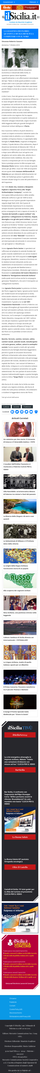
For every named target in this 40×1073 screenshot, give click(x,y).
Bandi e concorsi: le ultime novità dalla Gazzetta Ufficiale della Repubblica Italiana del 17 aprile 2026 (20, 966)
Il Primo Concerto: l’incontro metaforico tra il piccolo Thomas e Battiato (19, 688)
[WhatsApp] (26, 412)
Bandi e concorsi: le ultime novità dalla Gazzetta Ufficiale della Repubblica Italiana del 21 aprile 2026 (20, 955)
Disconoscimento (15, 1013)
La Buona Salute (20, 837)
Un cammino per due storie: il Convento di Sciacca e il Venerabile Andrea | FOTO (19, 440)
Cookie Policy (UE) (15, 1009)
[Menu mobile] (38, 17)
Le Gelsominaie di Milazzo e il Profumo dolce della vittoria (18, 542)
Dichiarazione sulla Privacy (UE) (20, 1016)
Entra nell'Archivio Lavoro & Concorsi (20, 983)
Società (16, 407)
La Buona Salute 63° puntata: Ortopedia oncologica (16, 860)
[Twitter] (17, 412)
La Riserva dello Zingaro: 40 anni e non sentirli (18, 517)
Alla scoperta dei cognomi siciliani (16, 590)
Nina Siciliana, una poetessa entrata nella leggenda (19, 614)
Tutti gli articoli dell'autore (10, 397)
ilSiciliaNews (20, 734)
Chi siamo (12, 998)
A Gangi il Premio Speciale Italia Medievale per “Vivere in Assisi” (16, 713)
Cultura (6, 407)
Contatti (12, 1006)
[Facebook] (12, 412)
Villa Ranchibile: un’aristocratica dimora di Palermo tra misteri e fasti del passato (19, 492)
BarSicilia (20, 769)
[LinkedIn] (22, 412)
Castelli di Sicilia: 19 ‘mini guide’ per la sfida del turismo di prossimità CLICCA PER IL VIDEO (19, 891)
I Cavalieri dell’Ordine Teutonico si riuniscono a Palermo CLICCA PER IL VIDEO (17, 466)
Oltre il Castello (20, 867)
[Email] (31, 412)
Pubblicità (12, 1002)
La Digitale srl (25, 1070)
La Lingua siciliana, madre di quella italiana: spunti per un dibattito (17, 663)
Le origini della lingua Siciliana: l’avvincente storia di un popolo (15, 567)
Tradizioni (27, 407)
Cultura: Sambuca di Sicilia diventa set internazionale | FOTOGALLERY (18, 638)
